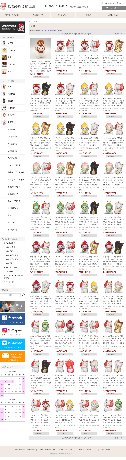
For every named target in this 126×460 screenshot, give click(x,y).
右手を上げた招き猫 (16, 172)
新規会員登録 (109, 3)
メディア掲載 (9, 271)
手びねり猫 (12, 230)
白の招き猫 (12, 137)
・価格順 (53, 30)
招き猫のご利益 (9, 247)
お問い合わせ (113, 15)
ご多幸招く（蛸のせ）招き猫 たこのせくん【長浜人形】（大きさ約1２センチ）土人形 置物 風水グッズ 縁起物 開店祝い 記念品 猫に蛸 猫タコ (40, 66)
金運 (9, 86)
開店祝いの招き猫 (10, 267)
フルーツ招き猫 (14, 201)
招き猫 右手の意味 (11, 255)
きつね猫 (11, 222)
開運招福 (11, 108)
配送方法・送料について (88, 450)
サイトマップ (9, 282)
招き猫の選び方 (9, 263)
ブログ (88, 15)
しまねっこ (12, 50)
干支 (9, 71)
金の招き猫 (12, 151)
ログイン (122, 3)
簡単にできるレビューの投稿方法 (13, 277)
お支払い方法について (67, 450)
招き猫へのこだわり (12, 15)
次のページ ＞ (119, 34)
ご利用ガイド (63, 15)
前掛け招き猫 (13, 208)
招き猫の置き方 (9, 251)
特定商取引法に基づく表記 (25, 450)
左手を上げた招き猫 (16, 180)
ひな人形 (11, 64)
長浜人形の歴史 (9, 243)
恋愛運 (10, 122)
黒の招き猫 (12, 144)
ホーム (30, 21)
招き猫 (10, 43)
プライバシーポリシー (47, 450)
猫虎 (9, 57)
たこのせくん (13, 194)
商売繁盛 (11, 93)
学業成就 (11, 129)
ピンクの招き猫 (14, 165)
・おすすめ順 (45, 30)
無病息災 (11, 115)
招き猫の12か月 (14, 187)
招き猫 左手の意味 (11, 259)
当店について (38, 15)
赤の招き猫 (12, 158)
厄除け (10, 100)
